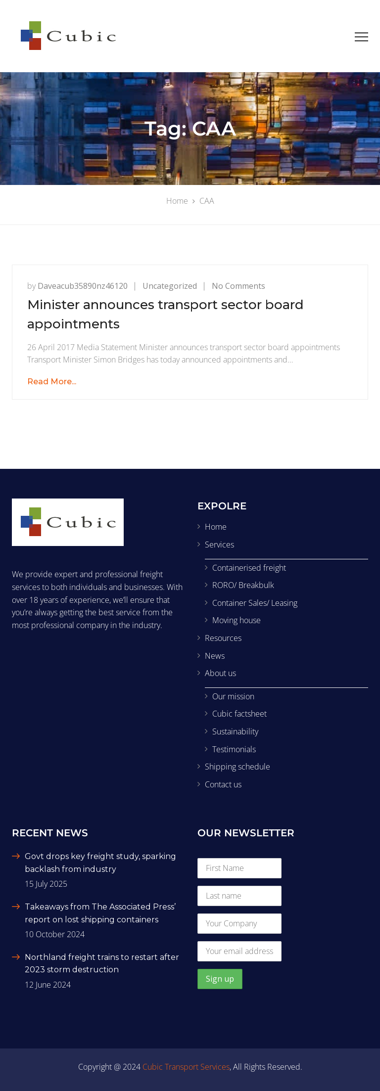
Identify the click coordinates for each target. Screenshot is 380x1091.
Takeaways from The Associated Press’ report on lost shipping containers (100, 913)
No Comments (238, 285)
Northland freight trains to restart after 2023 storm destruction (102, 964)
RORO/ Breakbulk (243, 585)
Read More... (51, 381)
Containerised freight (249, 567)
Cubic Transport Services (186, 1066)
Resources (223, 638)
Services (219, 544)
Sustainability (235, 731)
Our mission (233, 696)
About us (220, 673)
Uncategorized (169, 285)
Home (216, 526)
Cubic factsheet (239, 713)
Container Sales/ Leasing (254, 602)
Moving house (236, 620)
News (215, 655)
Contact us (223, 784)
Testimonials (234, 749)
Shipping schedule (237, 766)
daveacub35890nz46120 (83, 285)
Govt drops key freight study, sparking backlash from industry (100, 863)
